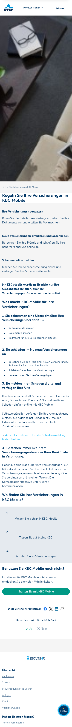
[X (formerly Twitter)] (51, 609)
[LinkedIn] (56, 609)
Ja (29, 628)
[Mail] (62, 609)
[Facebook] (45, 609)
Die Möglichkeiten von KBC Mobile (22, 187)
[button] (57, 8)
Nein (42, 628)
